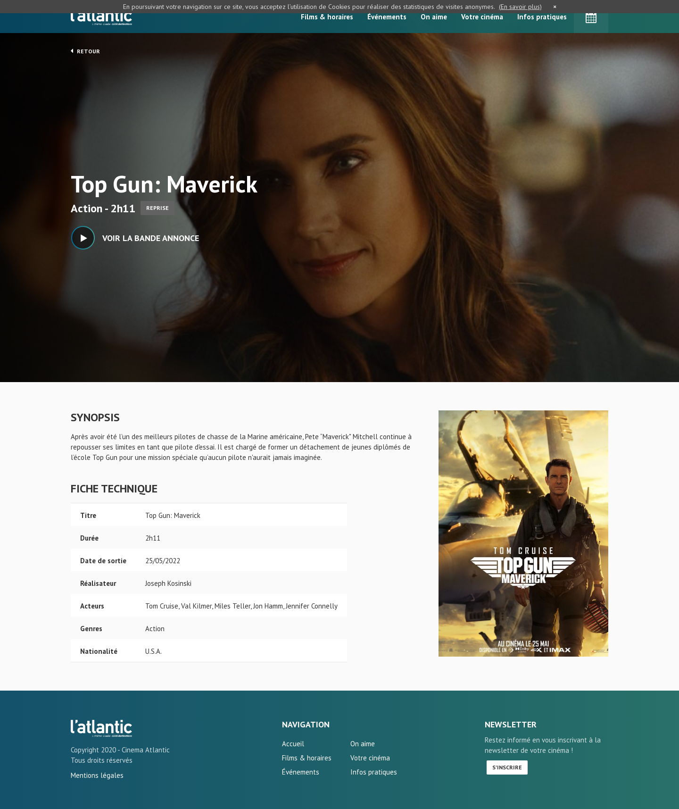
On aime (434, 16)
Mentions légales (97, 775)
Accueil (293, 743)
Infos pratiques (542, 16)
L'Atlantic (101, 16)
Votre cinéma (482, 16)
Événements (386, 16)
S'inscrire (507, 767)
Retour (85, 51)
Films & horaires (327, 16)
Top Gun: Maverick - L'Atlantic (101, 728)
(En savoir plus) (520, 6)
